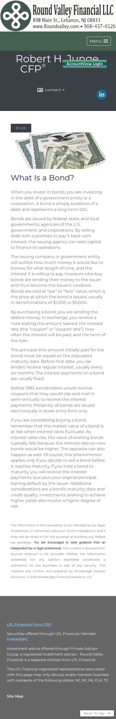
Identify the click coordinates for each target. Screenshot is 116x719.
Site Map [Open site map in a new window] (15, 696)
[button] (99, 41)
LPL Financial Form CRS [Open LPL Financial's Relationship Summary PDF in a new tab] (29, 624)
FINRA (12, 639)
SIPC (23, 639)
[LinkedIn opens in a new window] (102, 98)
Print (21, 128)
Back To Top (97, 713)
